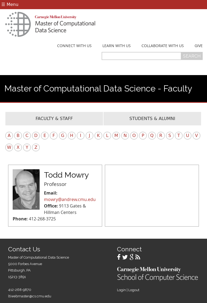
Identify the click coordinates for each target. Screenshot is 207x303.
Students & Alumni (152, 118)
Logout (133, 290)
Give (199, 46)
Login (121, 290)
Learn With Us (116, 46)
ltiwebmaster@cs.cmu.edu (29, 296)
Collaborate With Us (163, 46)
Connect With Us (74, 46)
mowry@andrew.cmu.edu (70, 199)
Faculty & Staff (54, 118)
